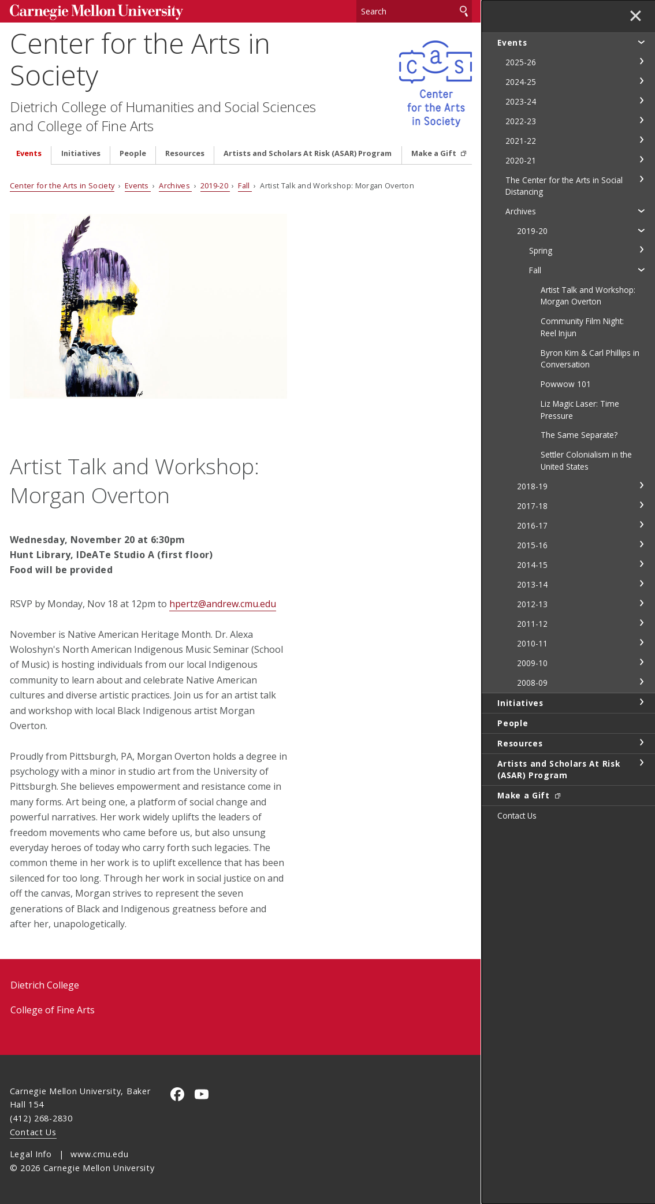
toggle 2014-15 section (641, 564)
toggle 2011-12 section (641, 622)
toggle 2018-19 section (641, 485)
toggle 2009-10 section (641, 662)
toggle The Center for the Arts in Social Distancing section (641, 179)
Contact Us (33, 1132)
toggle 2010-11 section (641, 642)
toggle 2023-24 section (641, 100)
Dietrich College (44, 985)
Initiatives (81, 153)
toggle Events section (641, 41)
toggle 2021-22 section (641, 139)
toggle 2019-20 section (641, 230)
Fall (245, 185)
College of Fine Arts (52, 1010)
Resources (184, 153)
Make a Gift (434, 153)
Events (29, 153)
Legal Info (31, 1154)
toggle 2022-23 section (641, 120)
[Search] (414, 11)
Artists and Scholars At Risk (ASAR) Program (308, 153)
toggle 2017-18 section (641, 505)
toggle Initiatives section (641, 702)
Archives (175, 185)
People (133, 153)
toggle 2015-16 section (641, 544)
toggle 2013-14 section (641, 583)
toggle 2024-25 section (641, 81)
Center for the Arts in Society (140, 59)
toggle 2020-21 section (641, 159)
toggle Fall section (641, 269)
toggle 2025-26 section (641, 61)
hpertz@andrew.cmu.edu (222, 603)
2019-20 (215, 185)
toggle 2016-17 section (641, 524)
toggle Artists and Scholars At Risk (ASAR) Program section (641, 762)
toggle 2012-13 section (641, 603)
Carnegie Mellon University (96, 12)
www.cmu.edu (99, 1154)
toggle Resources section (641, 742)
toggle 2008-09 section (641, 681)
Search (464, 11)
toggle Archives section (641, 210)
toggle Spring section (641, 249)
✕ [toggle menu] (635, 17)
